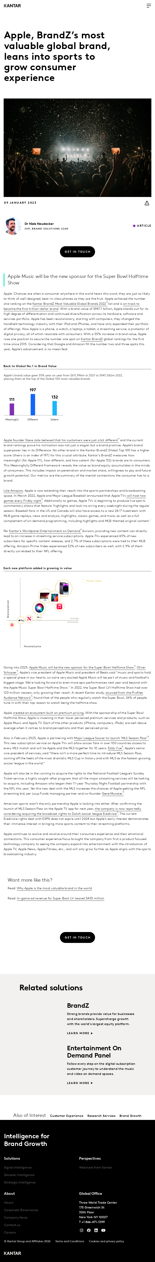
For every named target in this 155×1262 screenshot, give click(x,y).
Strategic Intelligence (20, 1182)
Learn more (78, 1033)
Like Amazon (13, 490)
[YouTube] (96, 1231)
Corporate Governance (21, 1210)
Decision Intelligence (19, 1175)
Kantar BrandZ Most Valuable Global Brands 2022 (69, 304)
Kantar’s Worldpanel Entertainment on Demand (44, 531)
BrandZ (78, 1006)
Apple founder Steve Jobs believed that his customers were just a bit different (61, 440)
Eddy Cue (115, 748)
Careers (10, 1232)
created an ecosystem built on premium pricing (48, 713)
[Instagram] (81, 1231)
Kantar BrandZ (92, 339)
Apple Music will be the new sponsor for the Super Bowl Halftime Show (81, 667)
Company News (15, 1217)
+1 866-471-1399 (93, 1222)
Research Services (101, 1116)
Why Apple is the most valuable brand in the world (54, 888)
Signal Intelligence (17, 1167)
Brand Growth (130, 1116)
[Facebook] (88, 1231)
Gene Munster (112, 793)
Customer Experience (66, 1116)
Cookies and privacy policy (106, 1241)
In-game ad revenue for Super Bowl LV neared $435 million (60, 898)
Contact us (12, 1225)
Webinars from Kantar (95, 1167)
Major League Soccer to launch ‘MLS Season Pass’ (110, 738)
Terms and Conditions (69, 1241)
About (8, 1202)
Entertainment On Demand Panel (94, 1052)
